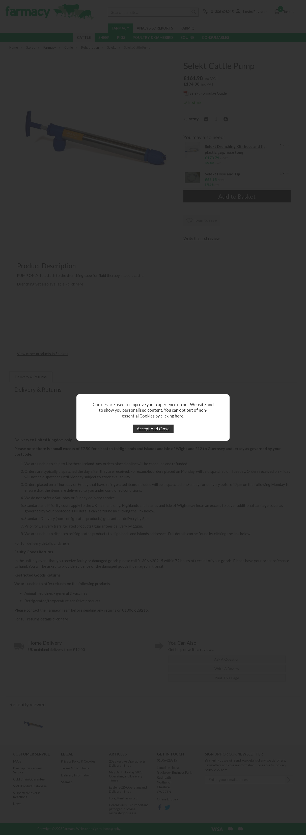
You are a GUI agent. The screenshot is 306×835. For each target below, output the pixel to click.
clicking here (171, 416)
